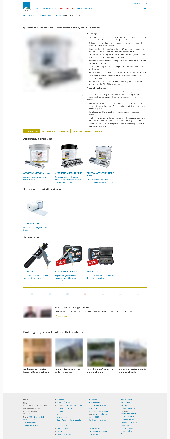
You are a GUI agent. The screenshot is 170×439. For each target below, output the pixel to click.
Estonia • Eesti (62, 426)
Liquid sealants (58, 15)
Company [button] (88, 8)
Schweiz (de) (125, 413)
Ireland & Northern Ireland (98, 411)
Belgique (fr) (78, 405)
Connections (46, 15)
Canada (60, 411)
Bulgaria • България (64, 408)
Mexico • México (94, 429)
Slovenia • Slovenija (128, 419)
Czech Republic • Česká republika (69, 420)
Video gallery (61, 316)
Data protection (31, 423)
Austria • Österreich (64, 402)
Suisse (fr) (134, 413)
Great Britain (93, 399)
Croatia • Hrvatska (63, 417)
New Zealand (93, 435)
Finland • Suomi (63, 429)
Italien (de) (104, 414)
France (59, 432)
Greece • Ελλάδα (94, 402)
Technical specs (48, 131)
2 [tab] (52, 95)
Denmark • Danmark (64, 423)
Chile (59, 414)
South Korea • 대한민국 (129, 422)
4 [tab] (56, 95)
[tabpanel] (53, 62)
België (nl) (68, 405)
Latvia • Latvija (94, 423)
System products (66, 8)
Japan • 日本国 (94, 417)
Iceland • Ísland (94, 408)
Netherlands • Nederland (98, 432)
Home (25, 15)
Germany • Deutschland (65, 435)
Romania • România (128, 408)
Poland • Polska (126, 402)
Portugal (124, 405)
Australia (60, 399)
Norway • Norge (126, 399)
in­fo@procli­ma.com (30, 419)
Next (83, 94)
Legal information (31, 426)
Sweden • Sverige (127, 428)
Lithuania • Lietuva (95, 426)
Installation (77, 131)
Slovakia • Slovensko (128, 416)
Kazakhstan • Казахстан (97, 420)
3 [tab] (54, 95)
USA (122, 434)
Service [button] (79, 8)
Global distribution (140, 3)
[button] (145, 8)
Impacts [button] (37, 8)
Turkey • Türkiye (126, 431)
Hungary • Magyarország (98, 405)
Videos (88, 131)
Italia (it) (96, 414)
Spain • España (126, 425)
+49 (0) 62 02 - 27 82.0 (36, 417)
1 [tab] (51, 95)
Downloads (98, 131)
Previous (24, 94)
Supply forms (63, 131)
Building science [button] (49, 8)
